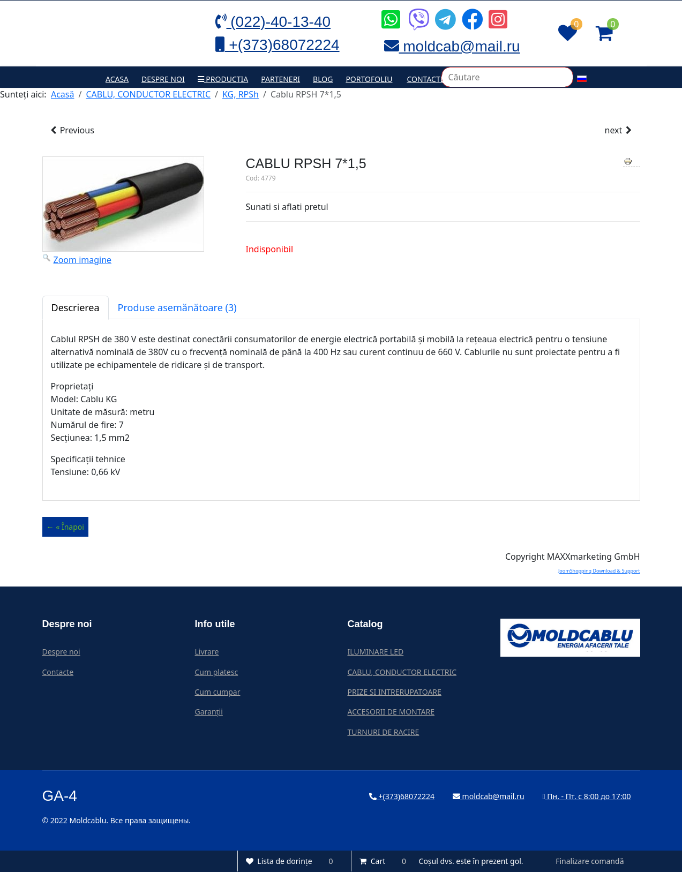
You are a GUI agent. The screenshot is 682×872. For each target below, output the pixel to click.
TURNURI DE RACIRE (383, 732)
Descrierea (75, 307)
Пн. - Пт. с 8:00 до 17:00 (587, 796)
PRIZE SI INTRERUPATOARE (394, 692)
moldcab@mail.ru (488, 796)
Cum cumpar (218, 692)
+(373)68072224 (401, 796)
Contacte (425, 79)
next (619, 130)
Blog (323, 79)
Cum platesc (216, 672)
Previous (71, 130)
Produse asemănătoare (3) (177, 307)
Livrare (207, 652)
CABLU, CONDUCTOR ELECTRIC (402, 672)
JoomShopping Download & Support (599, 570)
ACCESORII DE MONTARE (391, 711)
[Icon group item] (389, 11)
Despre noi (163, 79)
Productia (223, 79)
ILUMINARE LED (376, 652)
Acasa (117, 79)
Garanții (209, 711)
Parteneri (280, 79)
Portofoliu (369, 79)
